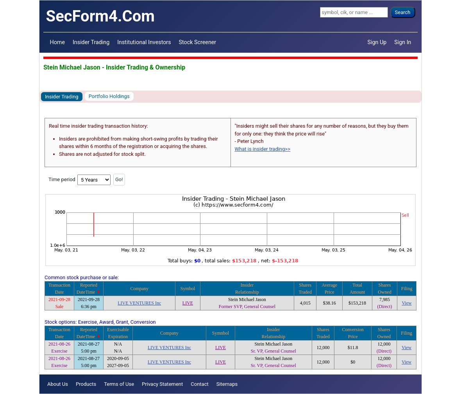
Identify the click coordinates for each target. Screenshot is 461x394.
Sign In (402, 42)
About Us (57, 384)
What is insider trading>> (262, 149)
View (406, 303)
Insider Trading (91, 42)
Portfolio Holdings (109, 96)
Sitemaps (227, 384)
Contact (199, 384)
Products (86, 384)
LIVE (187, 303)
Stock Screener (197, 42)
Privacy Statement (162, 384)
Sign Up (377, 42)
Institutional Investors (144, 42)
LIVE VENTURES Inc (139, 303)
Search (403, 12)
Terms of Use (119, 384)
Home (57, 42)
